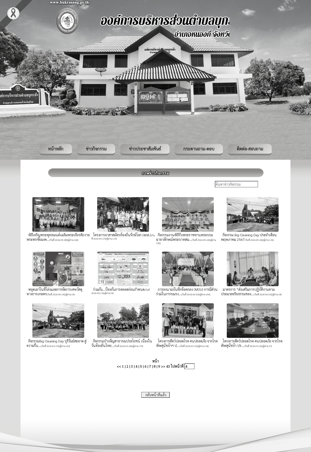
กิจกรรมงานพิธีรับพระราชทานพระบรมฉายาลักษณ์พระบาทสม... (184, 237)
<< (119, 366)
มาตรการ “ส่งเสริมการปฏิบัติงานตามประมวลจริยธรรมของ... (248, 291)
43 (168, 366)
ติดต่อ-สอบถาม (250, 149)
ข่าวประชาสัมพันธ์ (145, 149)
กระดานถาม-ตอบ (198, 149)
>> (163, 366)
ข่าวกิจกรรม (96, 149)
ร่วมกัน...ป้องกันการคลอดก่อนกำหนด (117, 289)
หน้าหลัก (55, 149)
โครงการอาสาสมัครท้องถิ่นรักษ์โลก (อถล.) (121, 235)
